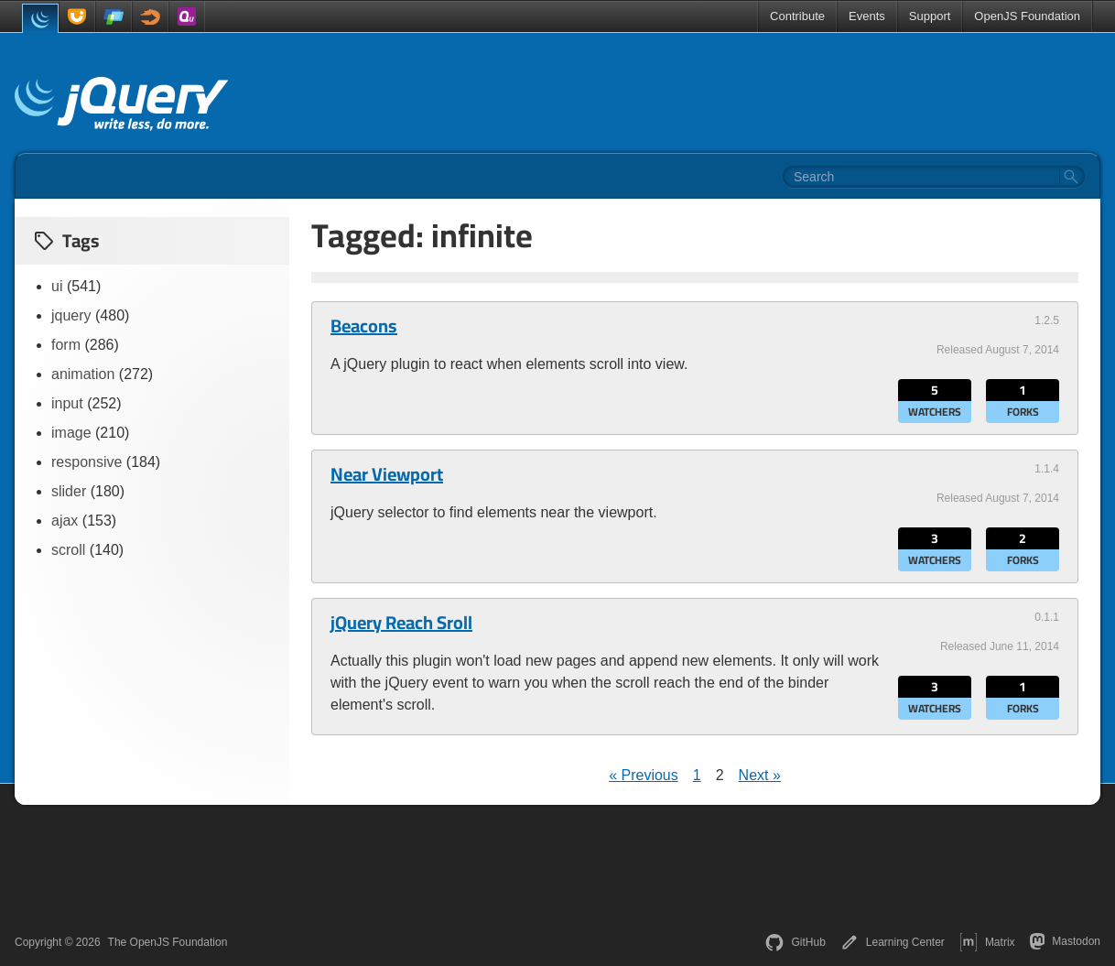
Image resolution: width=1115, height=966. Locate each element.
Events (867, 16)
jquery (71, 315)
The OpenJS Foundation (168, 942)
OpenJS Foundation (1027, 16)
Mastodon (1065, 941)
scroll (68, 550)
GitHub (795, 942)
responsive (86, 462)
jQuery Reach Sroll (401, 622)
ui (56, 286)
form (66, 345)
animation (82, 374)
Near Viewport (386, 474)
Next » (760, 775)
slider (68, 491)
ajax (64, 520)
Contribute (797, 16)
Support (930, 16)
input (67, 403)
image (71, 432)
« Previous (643, 775)
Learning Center (892, 942)
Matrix (987, 942)
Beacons (363, 326)
